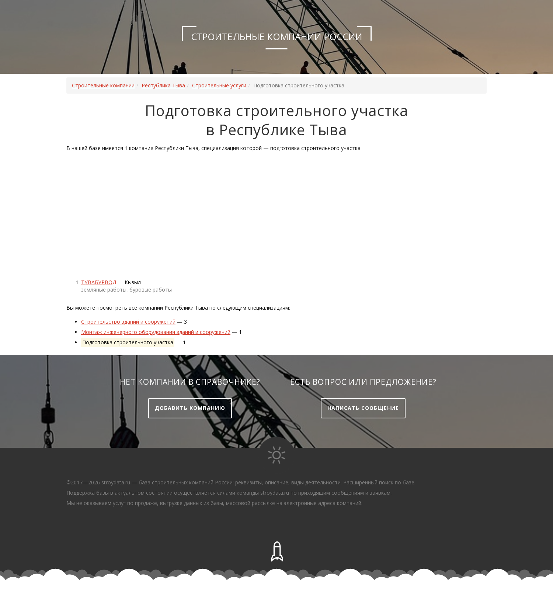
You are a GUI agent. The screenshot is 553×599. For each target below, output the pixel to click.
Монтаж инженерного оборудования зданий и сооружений (155, 331)
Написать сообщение (363, 407)
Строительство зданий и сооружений (128, 321)
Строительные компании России (276, 36)
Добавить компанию (190, 407)
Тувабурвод (98, 282)
